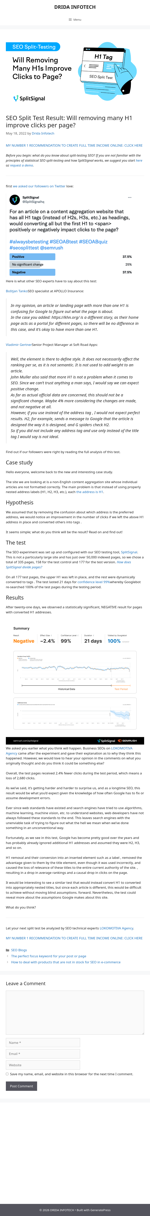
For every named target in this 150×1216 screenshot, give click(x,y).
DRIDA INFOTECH (75, 7)
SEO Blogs (19, 950)
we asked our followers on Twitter (39, 186)
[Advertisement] (75, 1137)
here (139, 160)
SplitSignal (129, 552)
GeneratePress (100, 1210)
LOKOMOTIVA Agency (116, 928)
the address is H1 (89, 492)
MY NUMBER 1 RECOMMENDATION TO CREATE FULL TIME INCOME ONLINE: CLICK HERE (74, 145)
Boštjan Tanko (17, 291)
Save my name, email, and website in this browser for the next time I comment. (71, 1074)
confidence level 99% (94, 582)
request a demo (21, 165)
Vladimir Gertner (19, 344)
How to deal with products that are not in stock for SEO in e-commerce (66, 962)
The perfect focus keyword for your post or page (48, 956)
